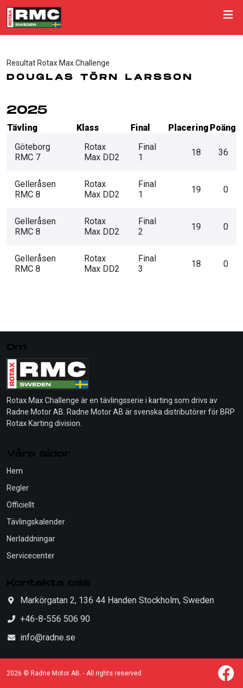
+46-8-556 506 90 (55, 619)
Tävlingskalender (36, 521)
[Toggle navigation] (228, 17)
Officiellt (20, 504)
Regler (18, 487)
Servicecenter (31, 555)
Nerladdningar (31, 538)
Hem (15, 471)
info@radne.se (47, 637)
